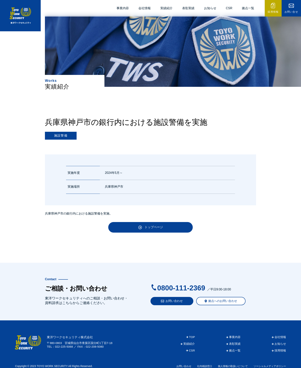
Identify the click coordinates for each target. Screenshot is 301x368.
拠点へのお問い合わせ (222, 301)
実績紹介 (166, 8)
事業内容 (123, 8)
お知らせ (210, 8)
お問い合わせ (174, 301)
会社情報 (144, 8)
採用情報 (273, 11)
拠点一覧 (248, 8)
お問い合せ (291, 11)
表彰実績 (188, 8)
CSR (229, 8)
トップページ (154, 227)
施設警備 (60, 135)
